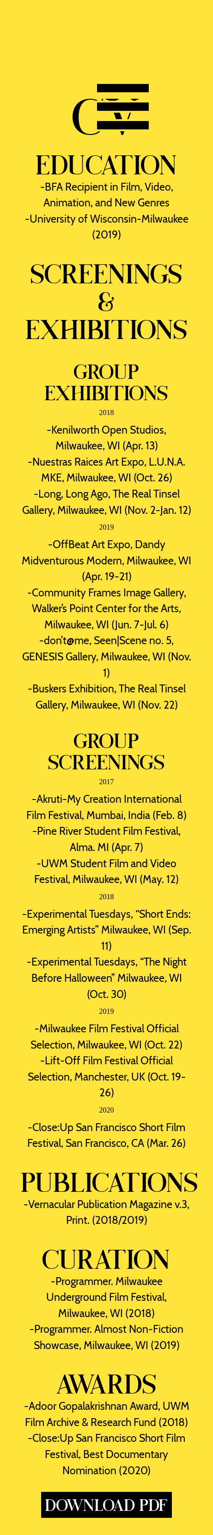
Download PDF (106, 1505)
